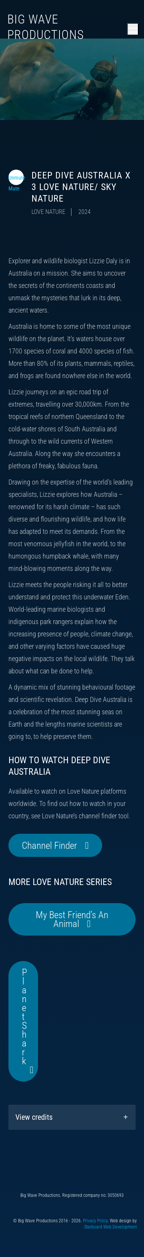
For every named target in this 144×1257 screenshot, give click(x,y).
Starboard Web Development (110, 1227)
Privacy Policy (95, 1220)
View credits (34, 1117)
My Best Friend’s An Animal (72, 919)
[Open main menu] (133, 29)
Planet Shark (24, 1017)
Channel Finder (49, 845)
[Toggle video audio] (16, 177)
